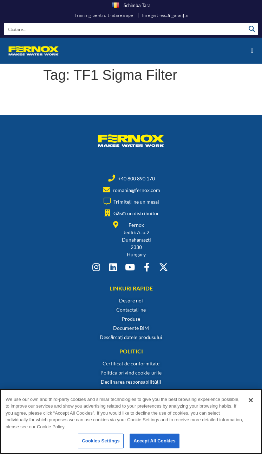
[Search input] (125, 29)
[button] (252, 50)
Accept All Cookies (154, 440)
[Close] (250, 400)
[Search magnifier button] (252, 29)
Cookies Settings (101, 440)
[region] (131, 421)
